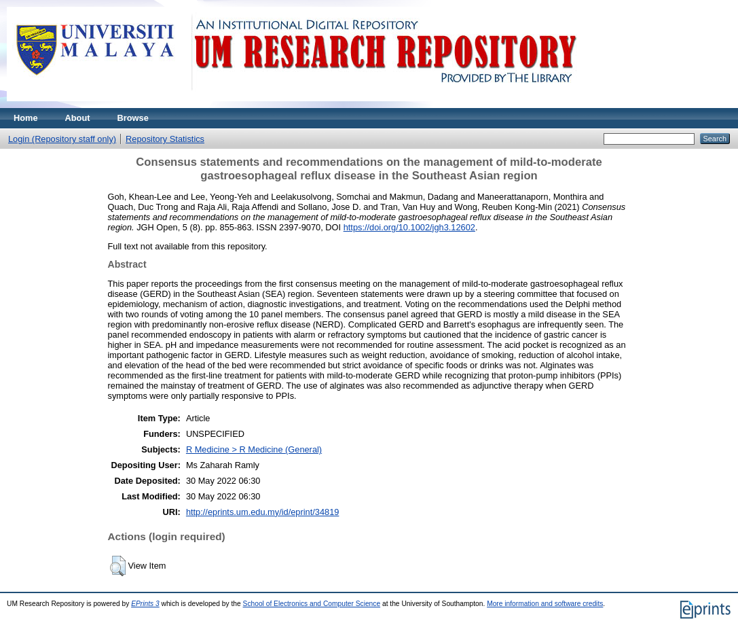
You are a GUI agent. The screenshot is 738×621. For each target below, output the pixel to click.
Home (26, 118)
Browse (133, 118)
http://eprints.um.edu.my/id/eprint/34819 (262, 512)
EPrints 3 (145, 603)
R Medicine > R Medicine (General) (254, 449)
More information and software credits (545, 603)
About (77, 118)
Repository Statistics (165, 139)
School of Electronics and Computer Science (312, 603)
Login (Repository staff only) (62, 139)
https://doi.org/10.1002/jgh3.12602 (409, 227)
